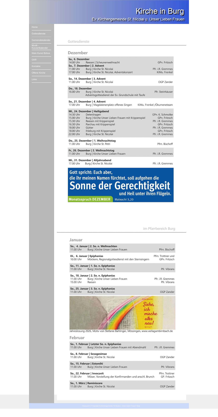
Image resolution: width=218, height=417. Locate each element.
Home (35, 27)
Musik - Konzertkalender (40, 46)
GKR (34, 60)
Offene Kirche (38, 73)
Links (34, 79)
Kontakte (36, 66)
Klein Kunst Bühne (41, 53)
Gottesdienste (38, 33)
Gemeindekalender (41, 40)
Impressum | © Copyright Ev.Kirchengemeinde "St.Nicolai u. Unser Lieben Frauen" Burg (111, 406)
